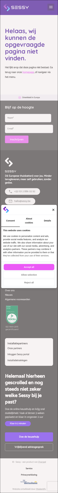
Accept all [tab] (29, 267)
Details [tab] (47, 220)
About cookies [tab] (29, 220)
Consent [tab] (10, 220)
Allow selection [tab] (29, 275)
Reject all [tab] (29, 282)
